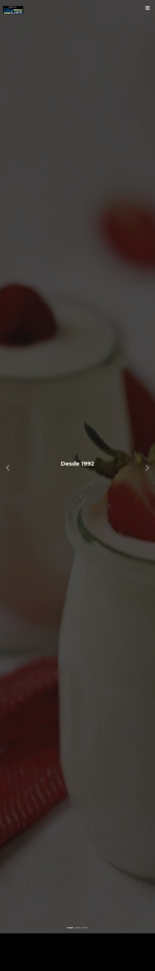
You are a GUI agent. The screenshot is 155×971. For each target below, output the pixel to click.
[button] (8, 461)
